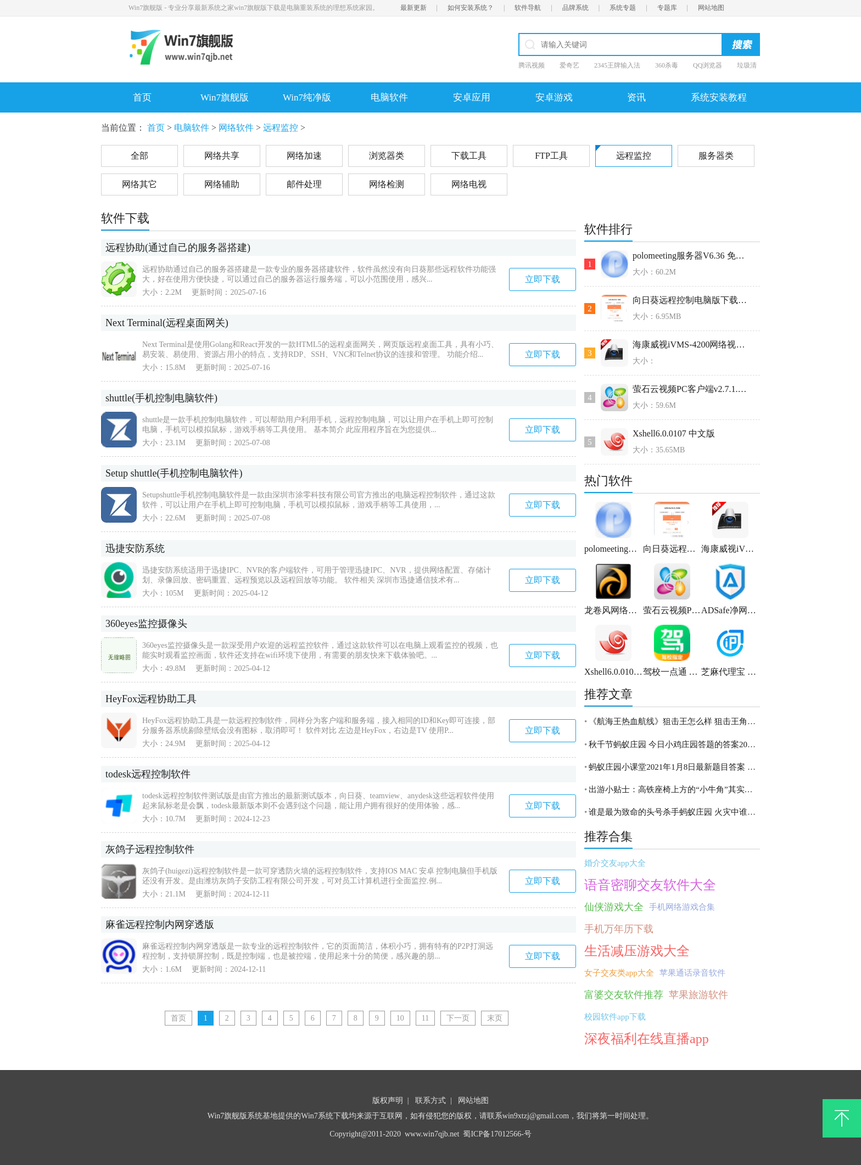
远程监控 (280, 127)
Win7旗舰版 (224, 97)
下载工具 (469, 155)
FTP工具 (551, 155)
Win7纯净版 (307, 97)
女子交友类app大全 (619, 972)
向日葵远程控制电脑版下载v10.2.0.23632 (692, 300)
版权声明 (387, 1100)
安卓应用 (471, 97)
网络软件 (236, 127)
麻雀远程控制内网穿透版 (159, 924)
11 (425, 1018)
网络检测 (386, 184)
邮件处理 (304, 184)
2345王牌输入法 (617, 65)
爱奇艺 (569, 65)
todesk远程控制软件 (148, 774)
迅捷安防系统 (135, 548)
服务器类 (716, 155)
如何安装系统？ (471, 8)
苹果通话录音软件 (692, 972)
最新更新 (413, 8)
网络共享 (221, 155)
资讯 (636, 97)
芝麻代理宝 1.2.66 (730, 671)
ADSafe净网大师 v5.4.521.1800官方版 (730, 610)
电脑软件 (389, 97)
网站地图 (711, 8)
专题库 (667, 8)
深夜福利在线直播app (646, 1039)
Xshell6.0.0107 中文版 (674, 433)
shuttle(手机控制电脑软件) (161, 398)
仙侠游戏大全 (614, 906)
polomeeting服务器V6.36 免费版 (692, 255)
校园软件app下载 (615, 1016)
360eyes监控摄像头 (146, 623)
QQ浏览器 (707, 65)
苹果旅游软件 (698, 994)
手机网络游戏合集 (682, 907)
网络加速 (304, 155)
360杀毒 (666, 65)
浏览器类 (386, 155)
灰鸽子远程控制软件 (149, 849)
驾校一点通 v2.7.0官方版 (672, 671)
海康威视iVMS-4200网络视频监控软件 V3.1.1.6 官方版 (692, 344)
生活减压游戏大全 (637, 951)
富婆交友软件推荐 (623, 994)
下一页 (457, 1018)
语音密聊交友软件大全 (650, 885)
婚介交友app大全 (615, 863)
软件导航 (528, 8)
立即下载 (542, 279)
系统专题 (623, 8)
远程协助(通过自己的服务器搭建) (177, 247)
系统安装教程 (719, 97)
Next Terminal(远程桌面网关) (166, 322)
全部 (139, 155)
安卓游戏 (554, 97)
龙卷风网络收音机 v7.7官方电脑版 (613, 610)
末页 (494, 1018)
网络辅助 (221, 184)
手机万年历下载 (618, 928)
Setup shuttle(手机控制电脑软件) (174, 473)
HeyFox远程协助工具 (151, 698)
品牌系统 (575, 8)
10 (400, 1018)
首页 (142, 97)
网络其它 (139, 184)
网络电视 (469, 184)
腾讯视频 (531, 65)
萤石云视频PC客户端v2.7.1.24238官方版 (692, 389)
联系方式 (430, 1100)
